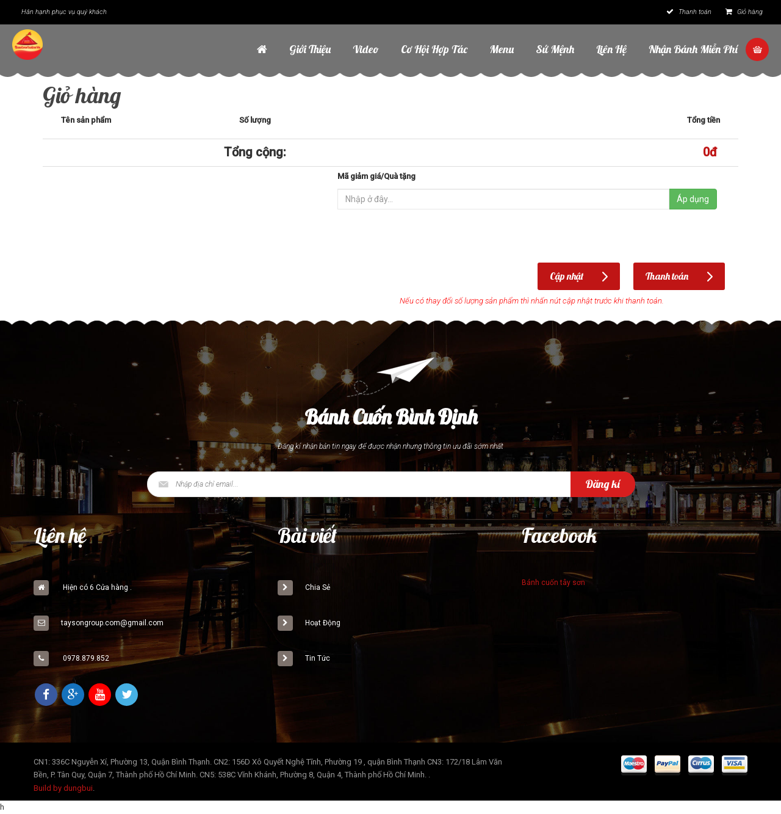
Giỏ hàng (744, 12)
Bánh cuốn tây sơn (553, 582)
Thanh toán (688, 12)
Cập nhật (566, 276)
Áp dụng (693, 199)
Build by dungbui (63, 788)
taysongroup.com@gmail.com (112, 623)
